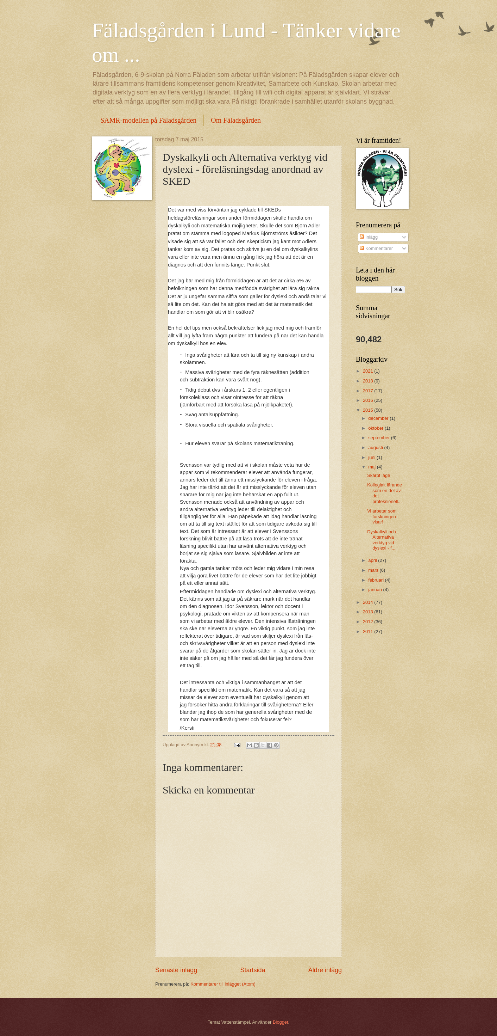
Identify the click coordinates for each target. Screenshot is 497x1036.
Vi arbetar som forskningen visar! (382, 516)
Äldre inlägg (325, 970)
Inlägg (369, 237)
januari (375, 589)
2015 (368, 410)
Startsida (252, 970)
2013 (368, 611)
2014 (368, 602)
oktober (376, 428)
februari (376, 580)
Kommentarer (376, 248)
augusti (376, 447)
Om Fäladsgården (236, 120)
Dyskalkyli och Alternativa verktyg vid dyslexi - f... (381, 540)
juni (372, 457)
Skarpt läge (378, 475)
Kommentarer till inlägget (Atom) (223, 984)
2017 (368, 390)
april (373, 560)
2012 (368, 621)
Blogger (280, 1022)
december (379, 418)
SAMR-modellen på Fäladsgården (148, 120)
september (379, 437)
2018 (368, 381)
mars (373, 570)
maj (372, 467)
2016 (368, 400)
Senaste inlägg (176, 970)
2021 (368, 371)
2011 (368, 631)
